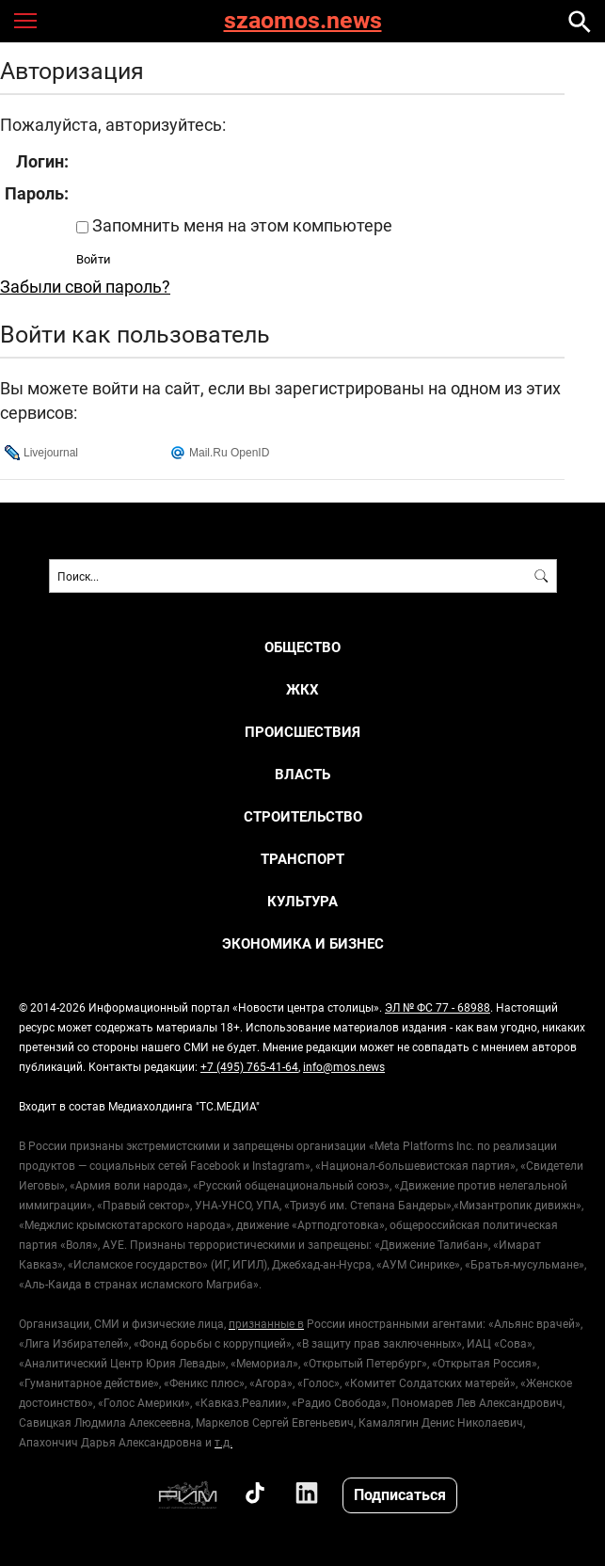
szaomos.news (303, 21)
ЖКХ (302, 689)
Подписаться (400, 1494)
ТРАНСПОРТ (302, 859)
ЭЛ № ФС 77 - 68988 (437, 1007)
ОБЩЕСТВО (302, 647)
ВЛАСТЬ (302, 774)
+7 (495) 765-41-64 (249, 1066)
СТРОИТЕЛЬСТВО (303, 816)
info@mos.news (344, 1066)
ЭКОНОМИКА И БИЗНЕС (303, 943)
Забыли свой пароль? (85, 286)
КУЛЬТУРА (302, 901)
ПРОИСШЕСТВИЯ (302, 732)
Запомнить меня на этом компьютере (240, 225)
